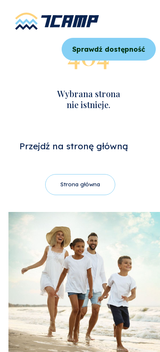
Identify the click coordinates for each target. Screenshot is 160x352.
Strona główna (80, 184)
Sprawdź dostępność (108, 49)
